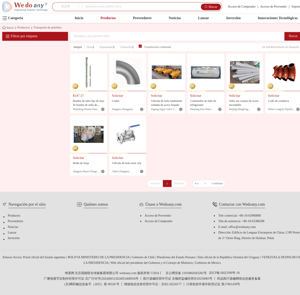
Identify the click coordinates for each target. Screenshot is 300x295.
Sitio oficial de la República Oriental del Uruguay (229, 257)
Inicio (79, 18)
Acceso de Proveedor (273, 6)
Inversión (233, 18)
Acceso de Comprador (242, 6)
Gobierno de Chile (144, 257)
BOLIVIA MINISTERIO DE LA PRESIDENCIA (99, 257)
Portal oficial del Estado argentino (44, 257)
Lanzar (203, 18)
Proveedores (142, 18)
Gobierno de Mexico (208, 263)
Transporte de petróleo (47, 27)
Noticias (175, 18)
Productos (108, 18)
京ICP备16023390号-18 (224, 273)
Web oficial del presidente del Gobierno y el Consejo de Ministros (152, 263)
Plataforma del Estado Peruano (176, 257)
